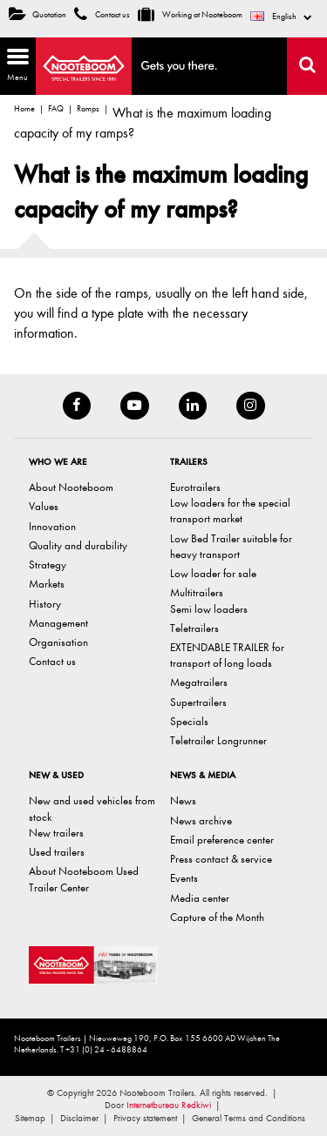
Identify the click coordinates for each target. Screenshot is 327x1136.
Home (24, 109)
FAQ (56, 109)
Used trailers (57, 851)
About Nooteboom (71, 487)
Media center (199, 897)
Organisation (58, 642)
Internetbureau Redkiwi (168, 1105)
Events (184, 877)
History (45, 603)
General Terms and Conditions (248, 1118)
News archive (201, 820)
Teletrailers (194, 628)
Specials (189, 721)
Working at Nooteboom (190, 15)
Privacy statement (145, 1118)
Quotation (37, 15)
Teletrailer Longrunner (218, 740)
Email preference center (222, 839)
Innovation (52, 526)
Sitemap (30, 1118)
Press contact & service (221, 858)
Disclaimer (79, 1118)
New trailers (56, 832)
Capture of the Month (217, 917)
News (183, 800)
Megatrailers (199, 682)
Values (43, 506)
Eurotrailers (195, 487)
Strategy (47, 564)
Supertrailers (198, 702)
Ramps (88, 109)
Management (58, 622)
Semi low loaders (209, 608)
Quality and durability (78, 545)
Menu (14, 63)
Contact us (102, 15)
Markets (47, 583)
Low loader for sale (213, 573)
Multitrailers (196, 592)
